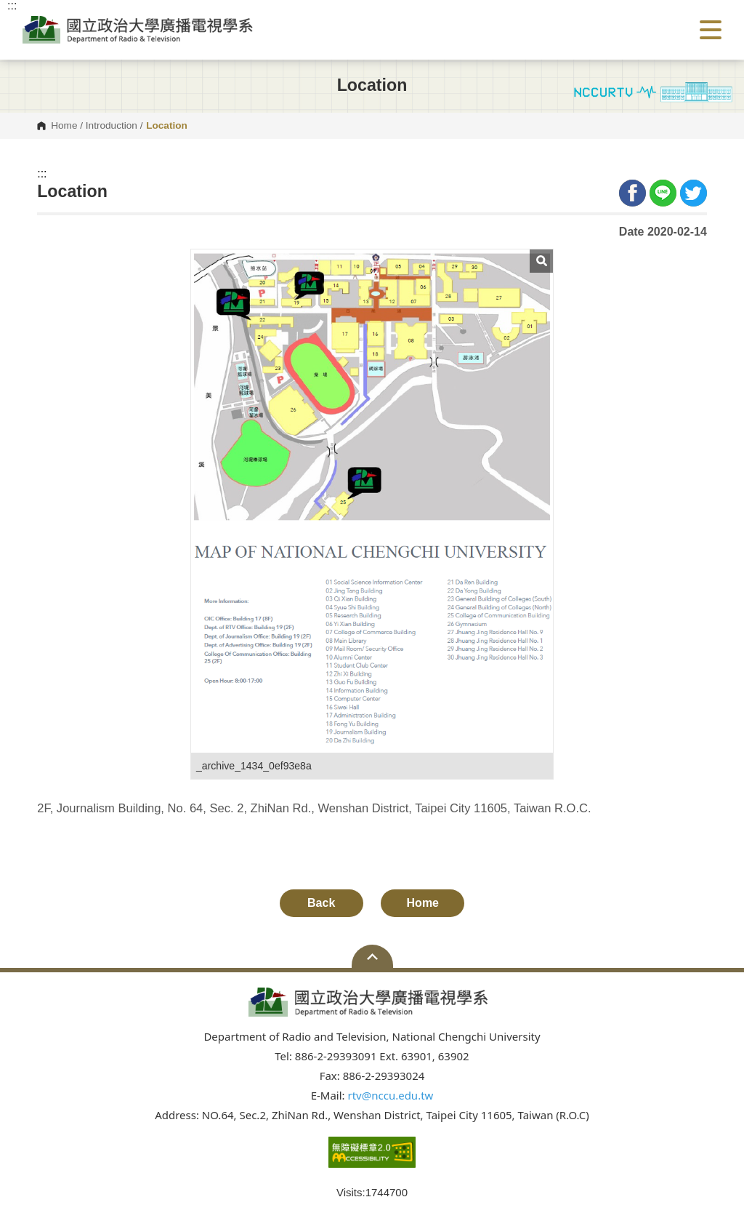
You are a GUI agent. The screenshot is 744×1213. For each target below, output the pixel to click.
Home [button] (423, 903)
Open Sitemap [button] (372, 956)
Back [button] (321, 903)
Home (64, 126)
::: (41, 174)
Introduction (111, 126)
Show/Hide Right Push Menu (710, 29)
